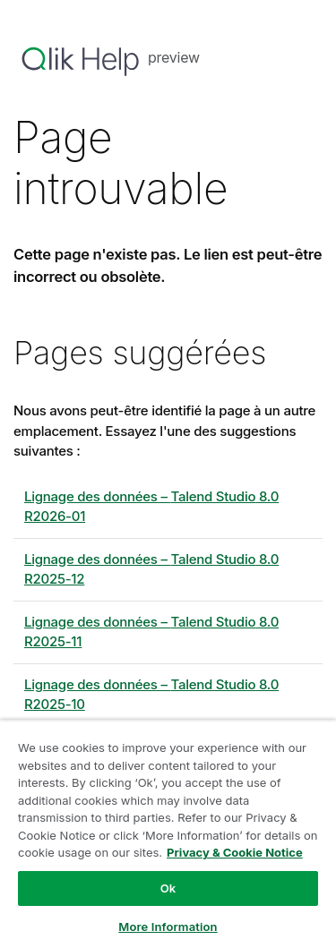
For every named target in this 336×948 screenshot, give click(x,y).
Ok (168, 888)
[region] (168, 834)
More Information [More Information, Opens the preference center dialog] (167, 926)
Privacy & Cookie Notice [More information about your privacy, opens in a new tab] (235, 852)
